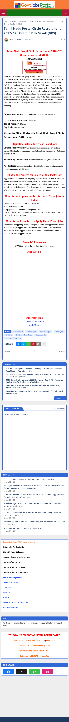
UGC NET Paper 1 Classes (13, 552)
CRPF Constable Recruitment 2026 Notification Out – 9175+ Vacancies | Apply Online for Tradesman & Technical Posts (35, 381)
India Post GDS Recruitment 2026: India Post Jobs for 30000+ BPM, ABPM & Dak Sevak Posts (33, 387)
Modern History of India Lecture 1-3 (18, 557)
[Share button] (43, 344)
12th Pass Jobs (31, 332)
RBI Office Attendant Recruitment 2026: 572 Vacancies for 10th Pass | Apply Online (34, 392)
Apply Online (35, 325)
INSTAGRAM (30, 641)
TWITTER (41, 641)
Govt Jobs (9, 335)
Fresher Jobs (59, 332)
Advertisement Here (34, 321)
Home (6, 22)
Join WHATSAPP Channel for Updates (34, 651)
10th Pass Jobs (18, 332)
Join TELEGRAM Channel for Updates (34, 646)
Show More (60, 398)
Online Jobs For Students (13, 547)
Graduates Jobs (41, 335)
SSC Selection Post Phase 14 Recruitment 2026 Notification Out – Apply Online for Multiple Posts (35, 375)
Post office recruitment (18, 22)
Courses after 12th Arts (12, 562)
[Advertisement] (34, 698)
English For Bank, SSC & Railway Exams (19, 542)
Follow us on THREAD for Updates (34, 656)
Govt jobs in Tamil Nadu (24, 335)
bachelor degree (45, 332)
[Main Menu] (3, 12)
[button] (65, 12)
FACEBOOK (19, 641)
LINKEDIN (50, 641)
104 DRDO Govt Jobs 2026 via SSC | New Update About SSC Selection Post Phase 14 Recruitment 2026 (34, 370)
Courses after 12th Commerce (15, 572)
